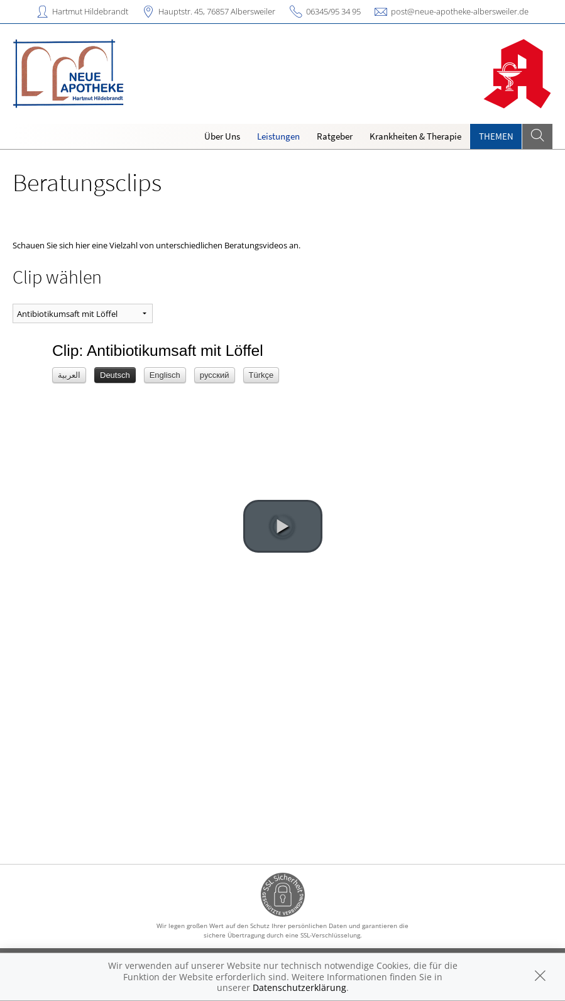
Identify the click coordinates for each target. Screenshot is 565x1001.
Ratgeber (335, 136)
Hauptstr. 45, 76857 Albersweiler (216, 11)
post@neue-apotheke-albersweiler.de (460, 11)
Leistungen (278, 136)
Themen (496, 136)
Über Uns (222, 136)
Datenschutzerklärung (299, 987)
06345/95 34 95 (333, 11)
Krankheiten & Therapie (415, 136)
